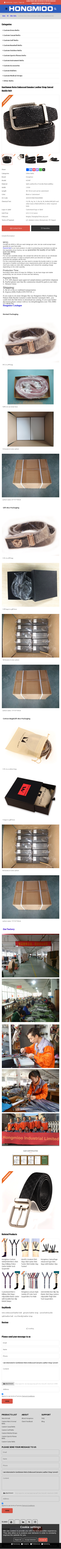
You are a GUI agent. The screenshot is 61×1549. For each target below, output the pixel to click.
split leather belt (7, 1316)
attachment (8, 1384)
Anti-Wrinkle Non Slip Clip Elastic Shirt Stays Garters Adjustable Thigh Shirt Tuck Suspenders (50, 1295)
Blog (43, 1421)
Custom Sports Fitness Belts (9, 1437)
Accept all (43, 1540)
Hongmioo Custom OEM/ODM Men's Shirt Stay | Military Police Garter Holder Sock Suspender (10, 1264)
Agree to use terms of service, (18, 1395)
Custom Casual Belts (8, 1427)
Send (7, 1401)
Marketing (45, 1544)
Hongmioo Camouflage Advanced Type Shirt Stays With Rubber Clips (49, 1261)
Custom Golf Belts (8, 1430)
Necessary (15, 1544)
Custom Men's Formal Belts (9, 1422)
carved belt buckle (46, 1313)
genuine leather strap (30, 1313)
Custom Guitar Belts (8, 1442)
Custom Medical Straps (9, 1433)
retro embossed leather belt (12, 1313)
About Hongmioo (27, 1418)
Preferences (35, 1544)
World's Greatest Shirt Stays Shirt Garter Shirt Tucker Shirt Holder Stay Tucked (29, 1262)
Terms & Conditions (28, 1396)
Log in (15, 2)
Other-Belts (13, 16)
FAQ (43, 1418)
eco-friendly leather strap (23, 1316)
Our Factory (9, 929)
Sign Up (21, 2)
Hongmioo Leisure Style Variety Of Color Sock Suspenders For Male (29, 1294)
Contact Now (17, 228)
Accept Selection (30, 1540)
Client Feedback (27, 1421)
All (7, 16)
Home (3, 16)
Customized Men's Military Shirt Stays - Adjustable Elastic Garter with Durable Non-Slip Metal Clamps (10, 1296)
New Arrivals (6, 1418)
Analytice (25, 1544)
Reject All (18, 1540)
